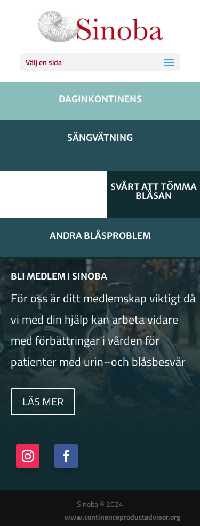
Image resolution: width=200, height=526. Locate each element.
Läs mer (42, 401)
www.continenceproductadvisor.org (122, 516)
